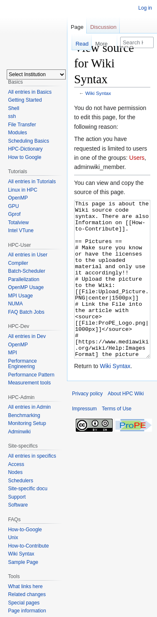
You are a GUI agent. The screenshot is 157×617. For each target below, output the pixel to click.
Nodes (15, 472)
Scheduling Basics (28, 141)
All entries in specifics (32, 456)
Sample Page (23, 562)
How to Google (24, 157)
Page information (27, 611)
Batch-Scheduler (26, 271)
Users (137, 157)
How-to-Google (25, 530)
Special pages (23, 603)
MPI (12, 353)
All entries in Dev (27, 336)
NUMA (15, 304)
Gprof (14, 214)
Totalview (18, 222)
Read (75, 44)
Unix (13, 537)
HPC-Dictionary (25, 149)
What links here (25, 586)
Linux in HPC (22, 190)
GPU (13, 206)
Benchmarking (24, 415)
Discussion (103, 27)
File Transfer (22, 125)
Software (18, 505)
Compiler (18, 263)
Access (16, 464)
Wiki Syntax (98, 93)
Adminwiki (19, 432)
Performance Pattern (31, 375)
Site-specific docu (27, 489)
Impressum (84, 440)
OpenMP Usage (26, 287)
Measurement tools (29, 383)
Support (17, 497)
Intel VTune (20, 230)
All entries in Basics (29, 92)
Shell (13, 108)
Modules (17, 133)
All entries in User (27, 255)
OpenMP (18, 198)
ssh (12, 116)
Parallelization (23, 279)
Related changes (27, 594)
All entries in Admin (29, 407)
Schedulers (20, 481)
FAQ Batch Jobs (26, 312)
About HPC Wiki (126, 425)
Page (77, 27)
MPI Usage (20, 296)
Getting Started (25, 100)
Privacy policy (87, 425)
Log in (145, 8)
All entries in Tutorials (32, 181)
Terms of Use (116, 440)
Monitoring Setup (27, 423)
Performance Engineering (22, 364)
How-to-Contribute (28, 546)
